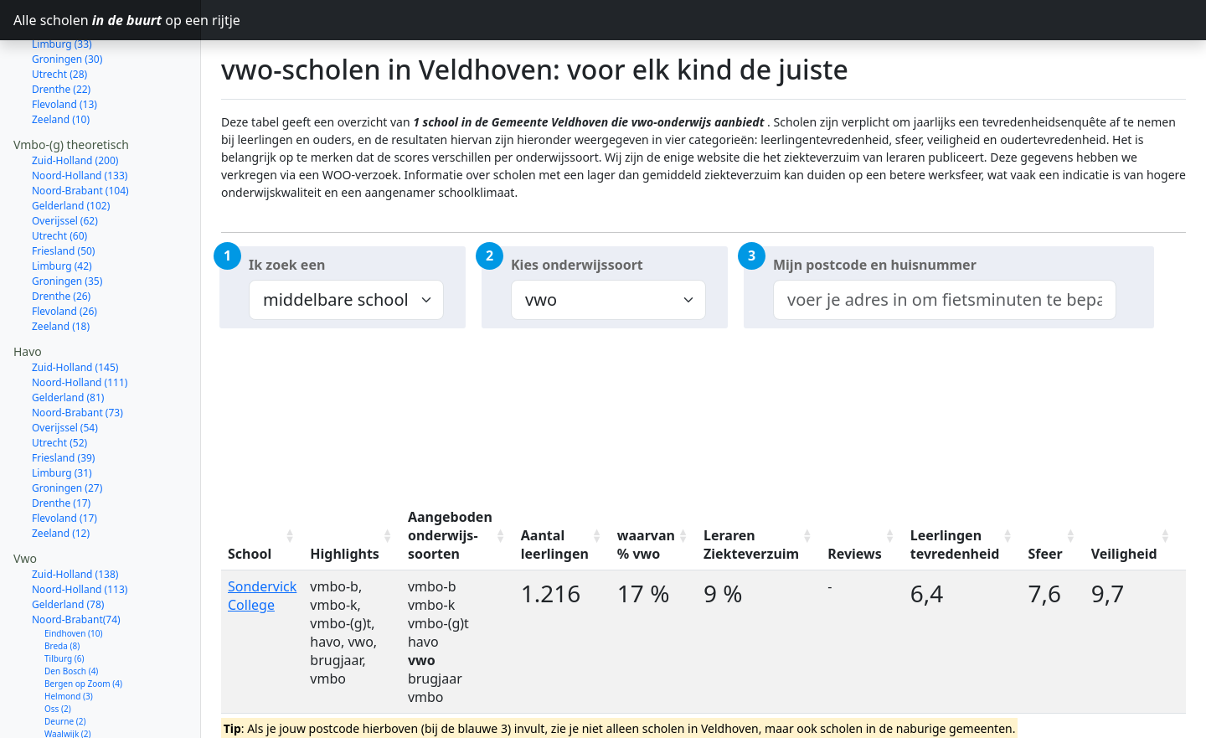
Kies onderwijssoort (577, 264)
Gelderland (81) (68, 338)
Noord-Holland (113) (79, 530)
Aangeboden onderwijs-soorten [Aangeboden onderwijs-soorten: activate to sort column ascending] (450, 535)
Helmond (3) (68, 637)
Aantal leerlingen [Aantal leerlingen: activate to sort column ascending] (555, 544)
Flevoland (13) (64, 45)
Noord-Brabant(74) (76, 560)
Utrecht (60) (59, 176)
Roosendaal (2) (73, 712)
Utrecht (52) (59, 383)
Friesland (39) (63, 398)
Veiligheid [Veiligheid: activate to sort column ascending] (1124, 553)
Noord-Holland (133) (79, 116)
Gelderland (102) (71, 146)
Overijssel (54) (65, 368)
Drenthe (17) (61, 443)
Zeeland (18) (61, 267)
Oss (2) (57, 649)
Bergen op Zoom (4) (83, 624)
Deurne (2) (64, 662)
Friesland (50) (63, 191)
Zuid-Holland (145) (75, 308)
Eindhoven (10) (73, 574)
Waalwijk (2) (67, 674)
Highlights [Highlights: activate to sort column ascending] (344, 553)
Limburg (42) (62, 206)
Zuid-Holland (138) (75, 515)
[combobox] (944, 300)
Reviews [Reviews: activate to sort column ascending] (854, 553)
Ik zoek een (287, 264)
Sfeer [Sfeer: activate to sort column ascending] (1045, 553)
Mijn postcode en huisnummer (875, 264)
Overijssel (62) (65, 161)
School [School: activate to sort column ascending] (249, 553)
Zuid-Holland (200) (75, 101)
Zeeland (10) (61, 60)
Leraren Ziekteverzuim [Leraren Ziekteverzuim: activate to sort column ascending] (751, 544)
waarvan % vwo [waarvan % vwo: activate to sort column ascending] (646, 544)
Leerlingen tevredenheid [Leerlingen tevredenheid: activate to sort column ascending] (955, 544)
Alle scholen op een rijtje (107, 20)
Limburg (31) (62, 413)
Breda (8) (62, 586)
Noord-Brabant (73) (77, 353)
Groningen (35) (67, 221)
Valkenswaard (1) (77, 724)
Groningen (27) (67, 428)
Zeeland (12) (61, 474)
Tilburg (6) (64, 599)
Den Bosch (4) (71, 611)
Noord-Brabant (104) (80, 131)
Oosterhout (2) (72, 687)
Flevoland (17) (64, 459)
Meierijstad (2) (72, 699)
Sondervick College (262, 595)
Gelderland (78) (68, 545)
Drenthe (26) (61, 237)
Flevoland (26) (64, 252)
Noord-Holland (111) (79, 323)
